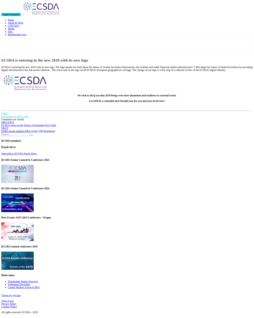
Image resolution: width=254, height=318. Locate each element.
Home (11, 20)
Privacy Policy (9, 303)
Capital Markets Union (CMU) (24, 287)
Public (4, 113)
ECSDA (18, 116)
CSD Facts (13, 25)
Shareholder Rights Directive (23, 281)
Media (11, 28)
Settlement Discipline (19, 284)
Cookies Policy (9, 306)
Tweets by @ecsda (11, 295)
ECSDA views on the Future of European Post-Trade (28, 124)
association (7, 116)
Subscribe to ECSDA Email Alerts (19, 153)
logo (26, 116)
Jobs (10, 31)
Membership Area (17, 34)
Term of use (7, 301)
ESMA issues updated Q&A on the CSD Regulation (28, 129)
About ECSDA (15, 23)
